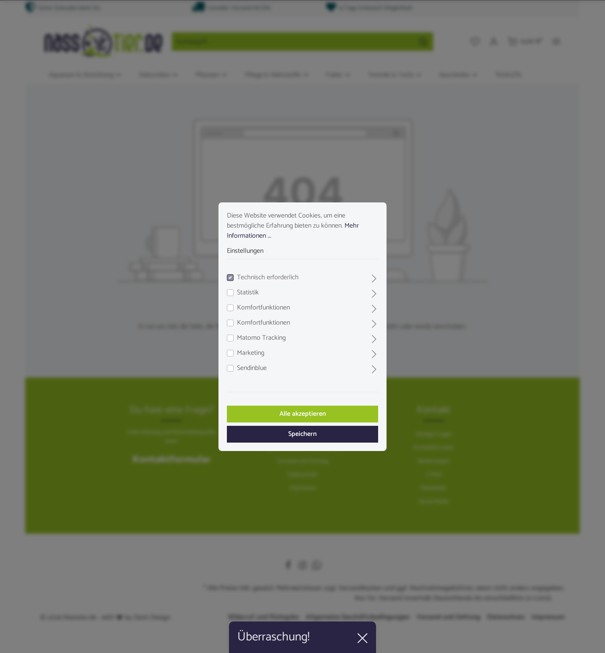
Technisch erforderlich (268, 278)
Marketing (250, 353)
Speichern (302, 434)
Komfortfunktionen (263, 308)
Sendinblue (252, 368)
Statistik (248, 293)
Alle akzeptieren (302, 414)
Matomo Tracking (261, 338)
